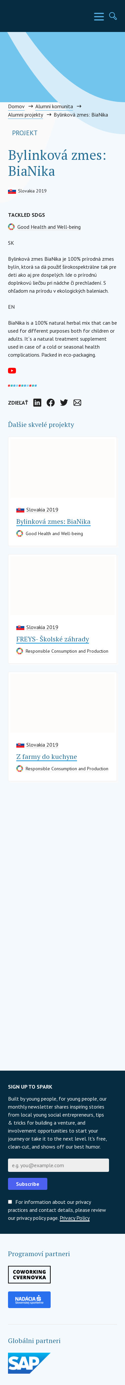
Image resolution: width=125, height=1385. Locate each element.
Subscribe (27, 1184)
